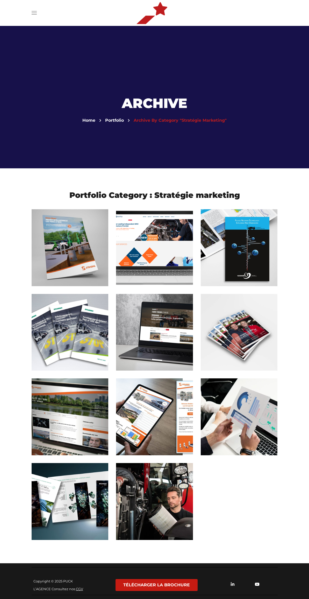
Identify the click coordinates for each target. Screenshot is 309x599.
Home (88, 120)
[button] (272, 13)
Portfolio (114, 120)
